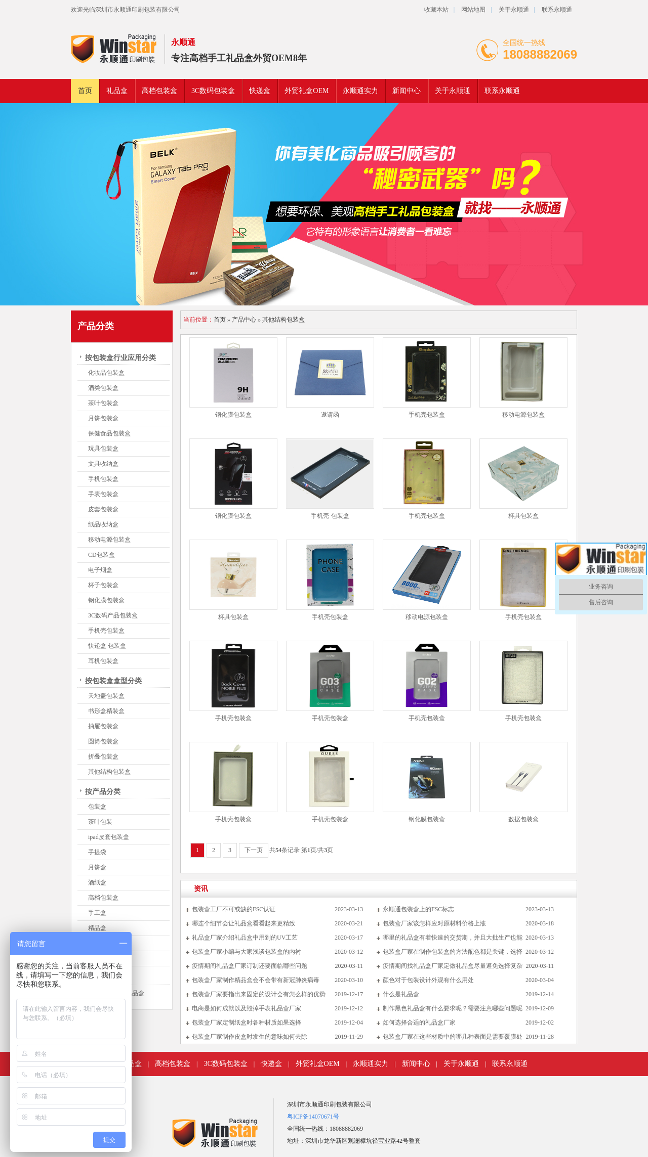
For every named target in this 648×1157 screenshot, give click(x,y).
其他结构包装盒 (109, 771)
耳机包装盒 (103, 660)
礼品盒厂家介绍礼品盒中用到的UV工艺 (245, 937)
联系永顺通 (557, 9)
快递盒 (259, 91)
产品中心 (244, 319)
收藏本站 (436, 9)
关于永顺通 (514, 9)
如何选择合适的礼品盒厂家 (419, 1022)
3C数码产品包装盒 (113, 615)
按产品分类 (102, 791)
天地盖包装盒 (106, 695)
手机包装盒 (103, 478)
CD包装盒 (101, 554)
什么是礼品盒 (401, 994)
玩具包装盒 (103, 448)
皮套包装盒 (103, 509)
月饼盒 (97, 867)
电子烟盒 (100, 569)
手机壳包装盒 (106, 630)
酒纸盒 (97, 882)
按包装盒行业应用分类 (120, 358)
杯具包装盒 (523, 515)
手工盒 (97, 912)
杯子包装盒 (103, 585)
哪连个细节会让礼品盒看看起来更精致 (243, 923)
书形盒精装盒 (106, 711)
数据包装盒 (523, 819)
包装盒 (97, 806)
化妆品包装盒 (106, 372)
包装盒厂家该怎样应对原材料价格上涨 (434, 923)
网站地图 (473, 9)
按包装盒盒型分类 (113, 681)
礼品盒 (117, 91)
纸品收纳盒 (103, 524)
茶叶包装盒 (103, 403)
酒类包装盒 (103, 387)
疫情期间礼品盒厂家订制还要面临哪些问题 (249, 965)
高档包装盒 (159, 91)
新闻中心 (406, 91)
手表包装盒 (103, 494)
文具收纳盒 (103, 463)
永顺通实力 (360, 91)
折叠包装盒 (103, 756)
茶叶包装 (100, 821)
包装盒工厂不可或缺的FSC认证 (233, 909)
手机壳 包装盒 (330, 515)
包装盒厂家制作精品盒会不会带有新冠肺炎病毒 (255, 980)
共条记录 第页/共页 (301, 850)
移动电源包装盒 (109, 539)
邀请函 (330, 414)
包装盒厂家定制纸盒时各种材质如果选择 (246, 1022)
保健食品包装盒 (109, 433)
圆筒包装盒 (103, 741)
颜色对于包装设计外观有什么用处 (428, 980)
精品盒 (97, 927)
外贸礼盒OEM (307, 91)
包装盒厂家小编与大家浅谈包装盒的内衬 (246, 951)
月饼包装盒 (103, 418)
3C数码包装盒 (213, 91)
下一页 (254, 850)
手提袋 (97, 852)
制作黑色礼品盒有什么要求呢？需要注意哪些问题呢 (452, 1008)
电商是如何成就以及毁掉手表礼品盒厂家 (246, 1008)
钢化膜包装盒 (106, 600)
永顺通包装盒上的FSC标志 (418, 909)
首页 (85, 91)
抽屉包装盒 (103, 726)
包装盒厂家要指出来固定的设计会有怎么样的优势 (259, 994)
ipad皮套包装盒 (108, 836)
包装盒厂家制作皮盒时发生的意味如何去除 (249, 1036)
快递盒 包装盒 (107, 645)
